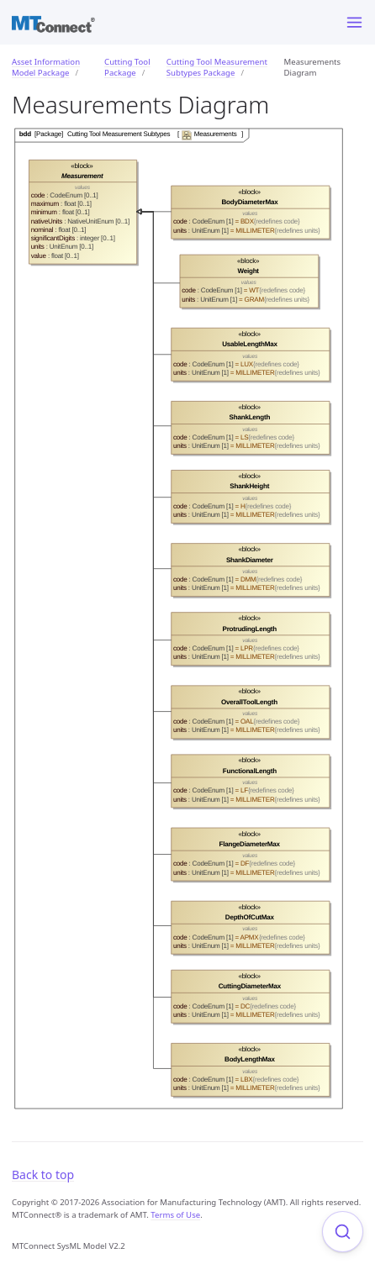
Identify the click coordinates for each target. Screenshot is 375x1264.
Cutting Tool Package (127, 67)
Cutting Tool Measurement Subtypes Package (216, 67)
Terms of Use (175, 1214)
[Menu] (354, 22)
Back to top (43, 1174)
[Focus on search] (342, 1231)
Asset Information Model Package (46, 67)
